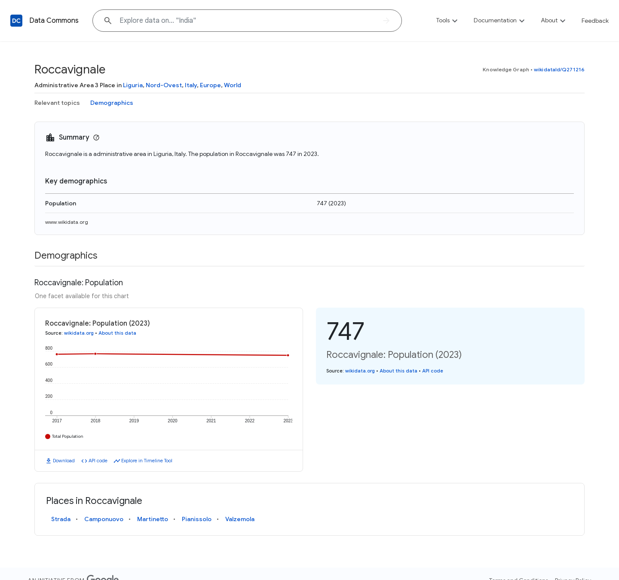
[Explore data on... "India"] (247, 20)
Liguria (133, 85)
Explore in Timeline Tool (146, 461)
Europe (210, 85)
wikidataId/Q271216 (559, 69)
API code (98, 461)
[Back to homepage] (16, 21)
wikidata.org (79, 333)
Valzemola (239, 519)
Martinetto (152, 519)
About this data (117, 333)
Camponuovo (103, 519)
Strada (60, 519)
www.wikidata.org (66, 222)
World (232, 85)
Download (64, 461)
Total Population (67, 436)
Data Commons (54, 20)
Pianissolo (196, 519)
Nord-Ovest (164, 85)
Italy (191, 85)
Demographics (111, 103)
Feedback (595, 20)
